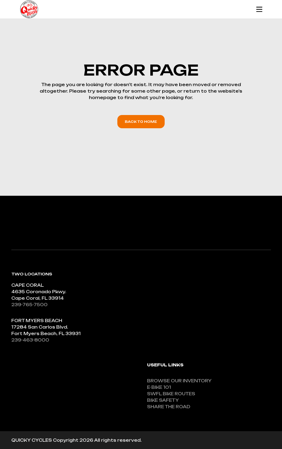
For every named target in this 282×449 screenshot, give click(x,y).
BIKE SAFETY (163, 400)
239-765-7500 (29, 304)
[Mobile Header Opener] (259, 9)
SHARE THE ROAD (168, 406)
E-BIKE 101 (159, 387)
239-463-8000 (30, 340)
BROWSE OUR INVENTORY (179, 380)
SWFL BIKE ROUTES (171, 393)
